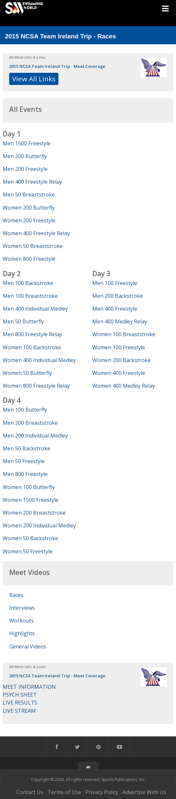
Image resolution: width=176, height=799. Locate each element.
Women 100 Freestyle (118, 347)
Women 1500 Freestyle (30, 499)
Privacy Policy (101, 792)
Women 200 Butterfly (29, 207)
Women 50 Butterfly (27, 373)
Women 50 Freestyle (28, 551)
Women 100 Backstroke (32, 347)
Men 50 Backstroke (26, 448)
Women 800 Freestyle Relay (36, 385)
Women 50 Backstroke (30, 538)
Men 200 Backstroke (117, 295)
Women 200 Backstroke (121, 360)
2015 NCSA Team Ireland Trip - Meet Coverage (57, 66)
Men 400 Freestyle (114, 308)
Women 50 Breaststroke (33, 246)
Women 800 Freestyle (29, 258)
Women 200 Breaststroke (34, 512)
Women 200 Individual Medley (39, 525)
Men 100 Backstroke (28, 283)
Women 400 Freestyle (118, 373)
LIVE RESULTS (20, 702)
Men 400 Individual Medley (35, 308)
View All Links (33, 78)
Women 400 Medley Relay (123, 385)
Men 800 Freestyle (25, 474)
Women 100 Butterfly (29, 487)
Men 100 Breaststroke (30, 295)
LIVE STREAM (19, 710)
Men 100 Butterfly (25, 409)
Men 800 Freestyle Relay (32, 334)
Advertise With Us (144, 792)
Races (16, 595)
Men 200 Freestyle (25, 169)
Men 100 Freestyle (114, 283)
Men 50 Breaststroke (29, 194)
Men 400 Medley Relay (119, 321)
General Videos (27, 646)
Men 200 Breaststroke (30, 422)
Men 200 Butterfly (25, 156)
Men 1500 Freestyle (27, 143)
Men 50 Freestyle (24, 461)
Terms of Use (64, 792)
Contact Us (29, 792)
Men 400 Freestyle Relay (32, 181)
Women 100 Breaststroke (123, 334)
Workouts (21, 620)
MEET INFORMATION (29, 686)
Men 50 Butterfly (23, 321)
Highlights (22, 633)
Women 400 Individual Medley (39, 360)
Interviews (22, 607)
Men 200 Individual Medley (35, 435)
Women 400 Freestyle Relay (36, 233)
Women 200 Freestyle (29, 220)
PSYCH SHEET (20, 694)
